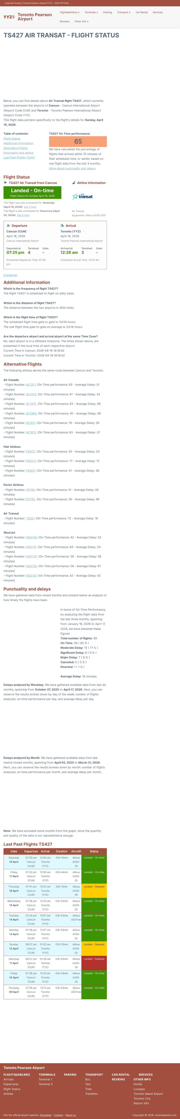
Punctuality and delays (19, 152)
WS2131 (31, 547)
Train (88, 1089)
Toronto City (142, 1098)
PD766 (30, 489)
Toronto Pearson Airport (35, 17)
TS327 (30, 518)
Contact (58, 1115)
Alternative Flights (16, 148)
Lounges (139, 1089)
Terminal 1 (45, 1079)
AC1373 (31, 394)
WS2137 (31, 575)
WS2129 (31, 537)
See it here (30, 206)
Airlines (8, 1093)
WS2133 (31, 556)
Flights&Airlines (70, 12)
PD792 (30, 499)
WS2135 (31, 566)
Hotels (138, 1084)
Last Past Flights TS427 (19, 157)
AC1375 (31, 403)
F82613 (31, 461)
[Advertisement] (90, 70)
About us (71, 1115)
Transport (123, 12)
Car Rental (141, 12)
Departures (11, 1084)
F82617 (30, 470)
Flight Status (12, 138)
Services (157, 12)
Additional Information (18, 143)
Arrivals (9, 1079)
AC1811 (30, 423)
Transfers (91, 1093)
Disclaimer (46, 1115)
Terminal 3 (46, 1084)
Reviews (65, 21)
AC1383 (31, 413)
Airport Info (141, 1103)
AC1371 (31, 384)
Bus (87, 1079)
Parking (107, 12)
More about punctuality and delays (72, 168)
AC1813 (31, 432)
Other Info (82, 21)
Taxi (88, 1084)
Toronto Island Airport (148, 1093)
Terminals (91, 12)
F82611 (30, 451)
